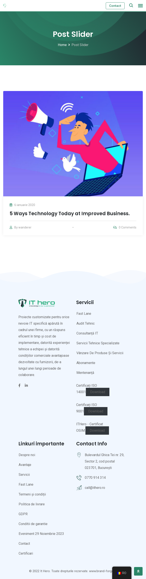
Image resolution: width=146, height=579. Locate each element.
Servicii (24, 475)
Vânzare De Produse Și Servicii (99, 353)
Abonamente (85, 363)
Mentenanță (85, 373)
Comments (127, 227)
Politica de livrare (32, 504)
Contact (115, 6)
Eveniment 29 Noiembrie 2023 (41, 534)
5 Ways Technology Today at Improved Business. (70, 213)
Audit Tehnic (85, 323)
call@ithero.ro (95, 488)
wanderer (24, 227)
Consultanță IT (87, 333)
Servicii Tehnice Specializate (97, 343)
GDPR (23, 514)
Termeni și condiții (32, 494)
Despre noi (27, 455)
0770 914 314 (95, 478)
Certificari (26, 553)
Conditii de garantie (33, 524)
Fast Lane (83, 314)
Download (97, 392)
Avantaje (25, 465)
